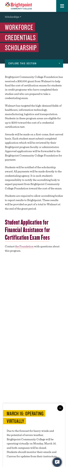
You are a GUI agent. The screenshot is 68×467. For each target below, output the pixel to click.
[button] (62, 6)
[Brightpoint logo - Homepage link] (18, 5)
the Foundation (24, 246)
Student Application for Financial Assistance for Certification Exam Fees (27, 230)
